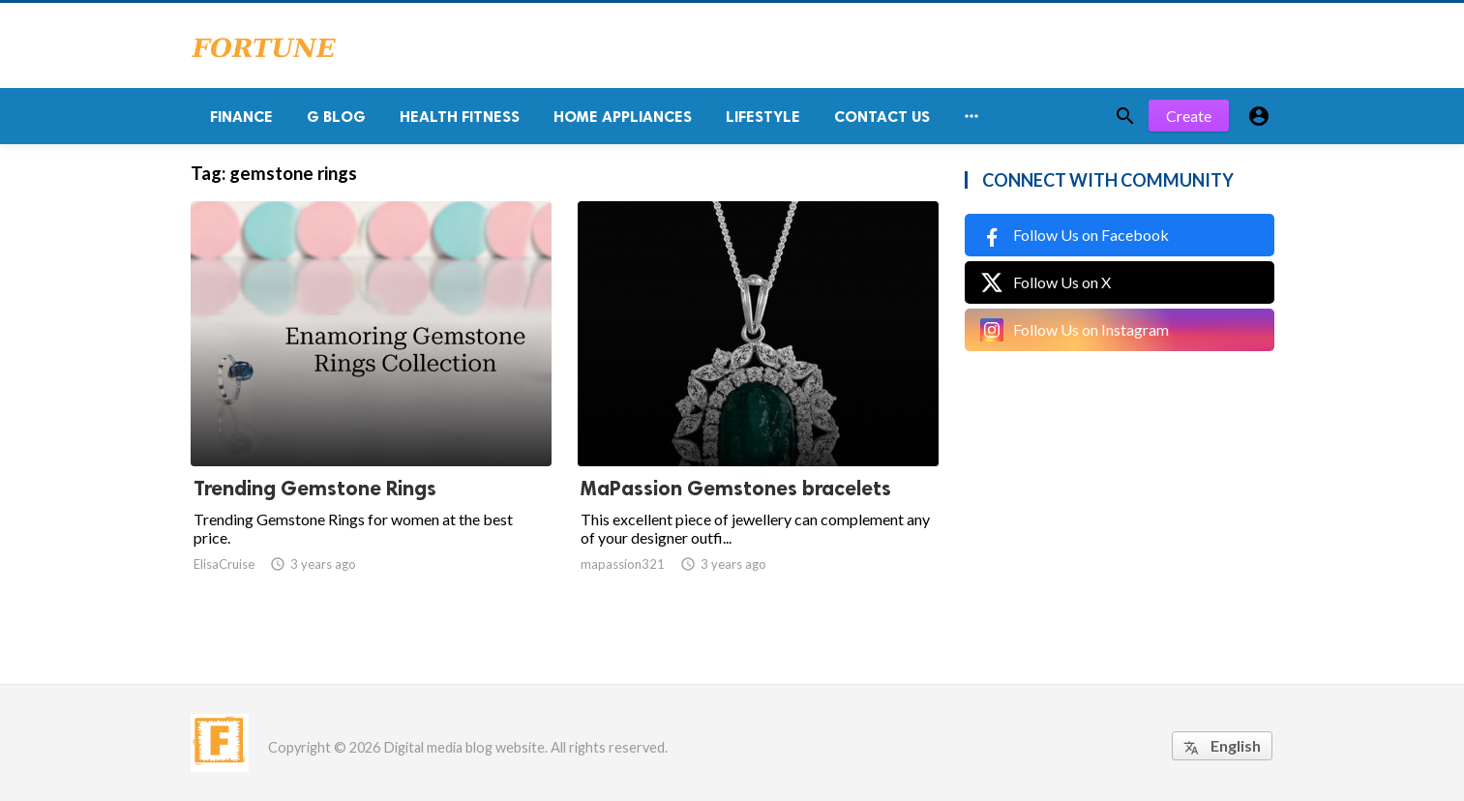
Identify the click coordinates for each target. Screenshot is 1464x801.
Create (1188, 115)
